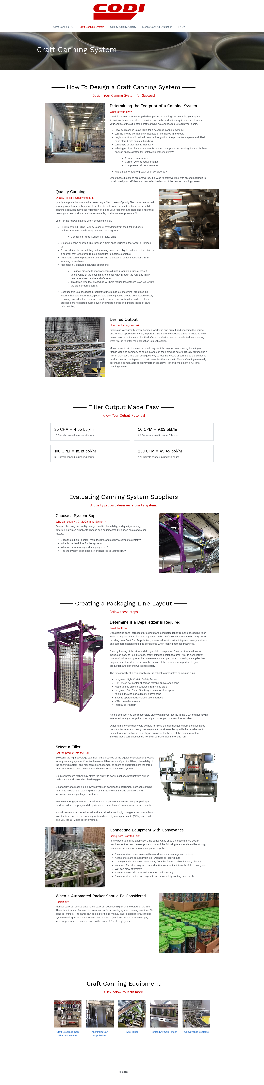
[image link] (65, 1011)
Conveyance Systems (198, 1029)
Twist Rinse (132, 1029)
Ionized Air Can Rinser (165, 1029)
